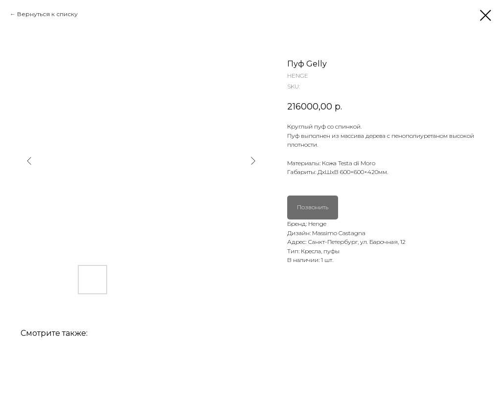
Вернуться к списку (47, 14)
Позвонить (312, 207)
